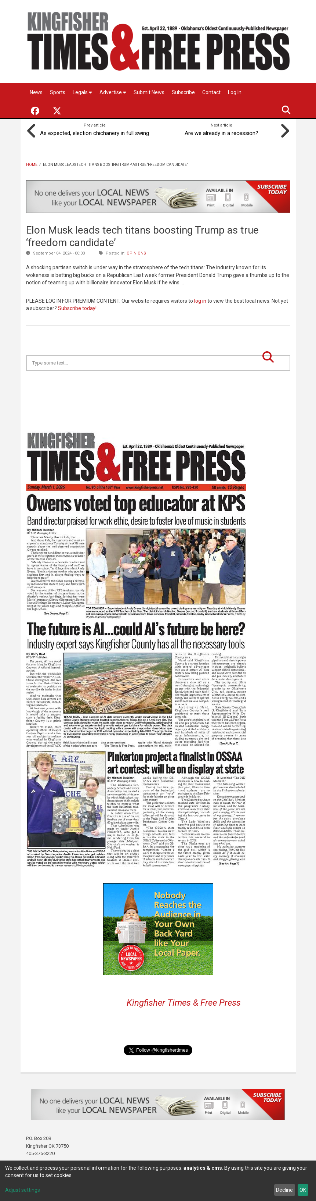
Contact (211, 92)
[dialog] (158, 1181)
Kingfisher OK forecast (209, 387)
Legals (82, 92)
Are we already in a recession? (221, 131)
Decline (284, 1190)
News (36, 92)
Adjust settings (22, 1190)
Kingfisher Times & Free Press (184, 1001)
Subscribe (183, 92)
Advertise (112, 92)
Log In (234, 92)
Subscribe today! (77, 307)
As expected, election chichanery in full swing (94, 131)
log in (200, 299)
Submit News (149, 92)
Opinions (136, 252)
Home (31, 163)
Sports (57, 92)
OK (302, 1190)
